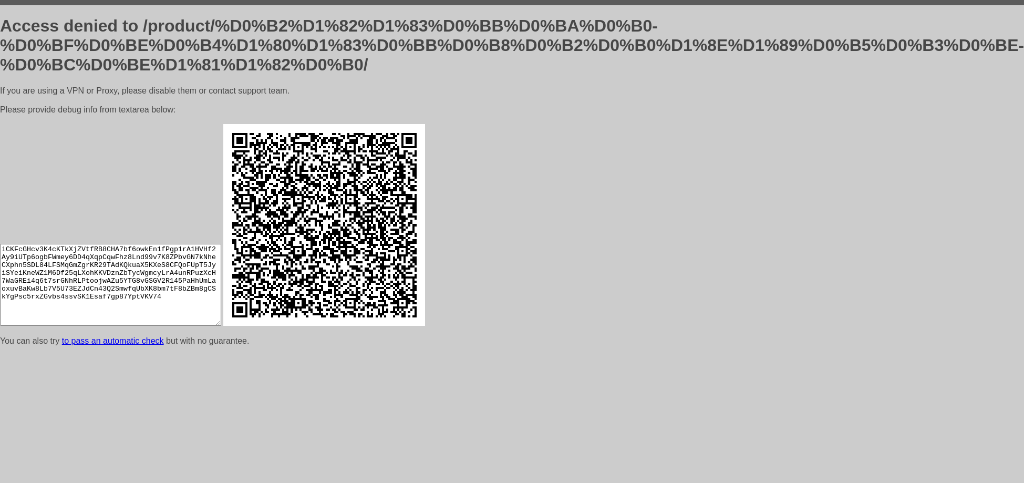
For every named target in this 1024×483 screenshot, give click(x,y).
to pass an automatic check (113, 340)
